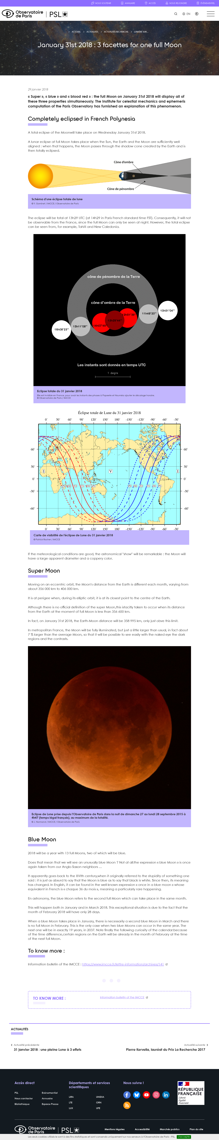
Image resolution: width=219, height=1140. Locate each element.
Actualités (92, 32)
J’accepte (184, 1137)
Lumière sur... (141, 32)
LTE (70, 1103)
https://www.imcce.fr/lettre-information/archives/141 (123, 964)
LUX (71, 1109)
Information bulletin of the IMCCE (122, 998)
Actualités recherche (116, 32)
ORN (98, 1103)
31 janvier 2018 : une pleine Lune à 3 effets (47, 1050)
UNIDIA (100, 1098)
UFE (98, 1109)
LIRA (71, 1098)
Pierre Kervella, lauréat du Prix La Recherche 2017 (165, 1050)
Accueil (76, 32)
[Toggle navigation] (210, 14)
